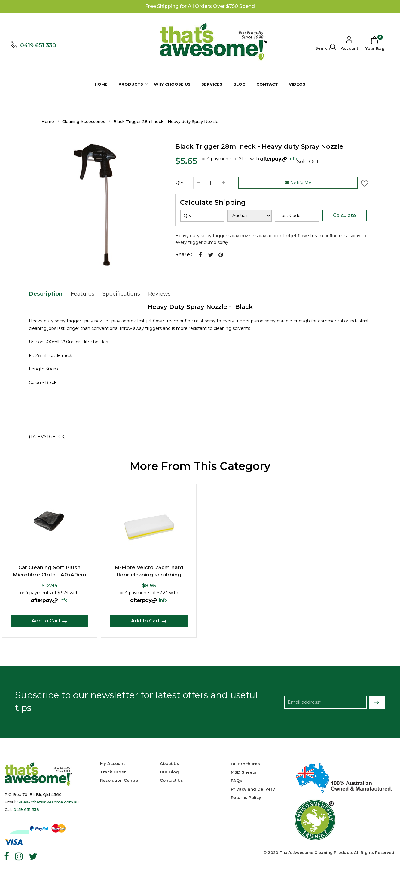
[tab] (49, 293)
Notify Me (298, 183)
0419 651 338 (39, 45)
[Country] (249, 216)
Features (82, 294)
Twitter (210, 254)
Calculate (344, 215)
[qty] (202, 216)
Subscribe (377, 702)
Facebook (200, 254)
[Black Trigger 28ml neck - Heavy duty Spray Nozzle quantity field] (210, 183)
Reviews (159, 294)
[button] (364, 182)
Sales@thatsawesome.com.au (48, 802)
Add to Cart (46, 621)
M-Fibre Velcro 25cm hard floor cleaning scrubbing (149, 571)
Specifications (121, 294)
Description (46, 294)
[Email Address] (325, 702)
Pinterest (220, 254)
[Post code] (297, 216)
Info (293, 158)
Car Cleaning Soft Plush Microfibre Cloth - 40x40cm (49, 571)
